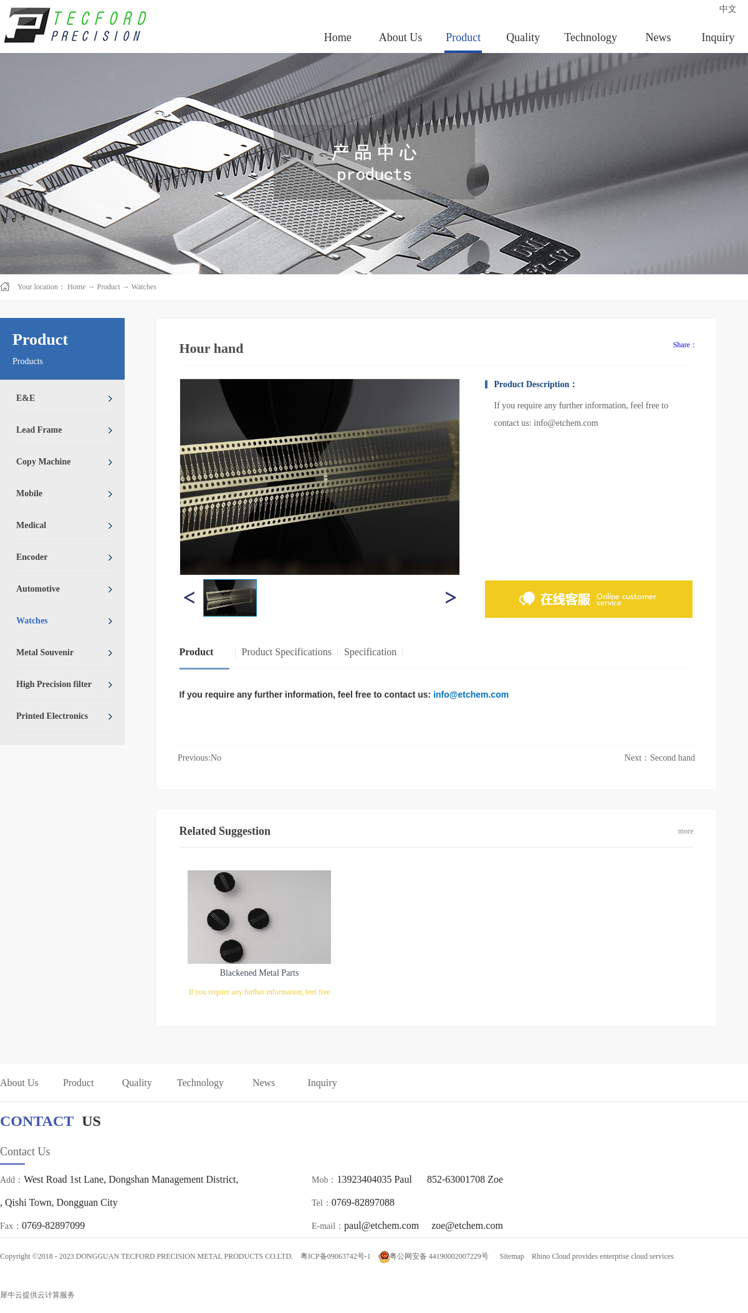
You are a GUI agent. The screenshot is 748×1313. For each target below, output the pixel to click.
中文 (728, 9)
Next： (660, 757)
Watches (144, 286)
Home (338, 37)
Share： (685, 344)
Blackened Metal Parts (259, 973)
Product (108, 286)
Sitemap (510, 1256)
